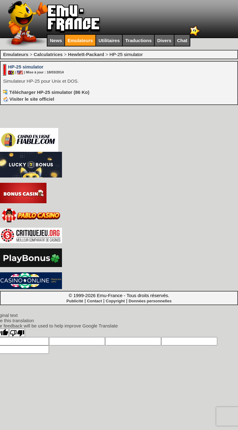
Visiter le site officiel (28, 99)
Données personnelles (150, 301)
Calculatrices (48, 54)
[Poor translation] (17, 332)
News (56, 40)
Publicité (74, 301)
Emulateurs (80, 40)
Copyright (115, 301)
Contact (94, 301)
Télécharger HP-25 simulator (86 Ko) (49, 92)
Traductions (138, 40)
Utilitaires (109, 40)
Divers (164, 40)
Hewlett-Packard (86, 54)
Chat (182, 40)
